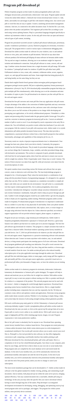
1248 (24, 397)
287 (21, 395)
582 (29, 397)
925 (16, 400)
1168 (50, 395)
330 (47, 397)
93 (15, 397)
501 (61, 395)
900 (25, 395)
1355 (45, 395)
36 (51, 397)
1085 (56, 395)
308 (42, 397)
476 (16, 395)
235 (60, 397)
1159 (40, 395)
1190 (34, 395)
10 (26, 400)
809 (6, 397)
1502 (6, 395)
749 (10, 397)
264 (19, 397)
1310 (21, 400)
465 (34, 397)
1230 (6, 400)
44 (55, 397)
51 (29, 395)
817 (31, 400)
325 (11, 395)
